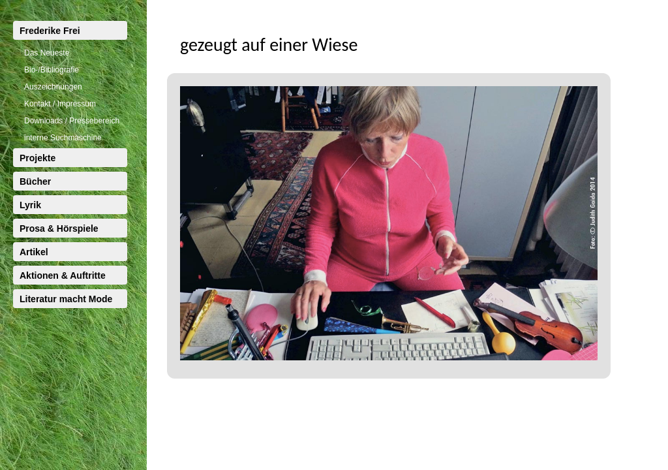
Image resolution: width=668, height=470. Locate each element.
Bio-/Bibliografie (51, 69)
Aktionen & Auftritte (63, 275)
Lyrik (30, 205)
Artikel (34, 252)
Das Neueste (46, 52)
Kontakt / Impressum (60, 103)
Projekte (37, 158)
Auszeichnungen (53, 86)
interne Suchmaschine (63, 137)
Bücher (35, 181)
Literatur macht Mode (66, 299)
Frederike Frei (50, 30)
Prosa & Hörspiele (59, 228)
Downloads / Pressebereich (71, 120)
